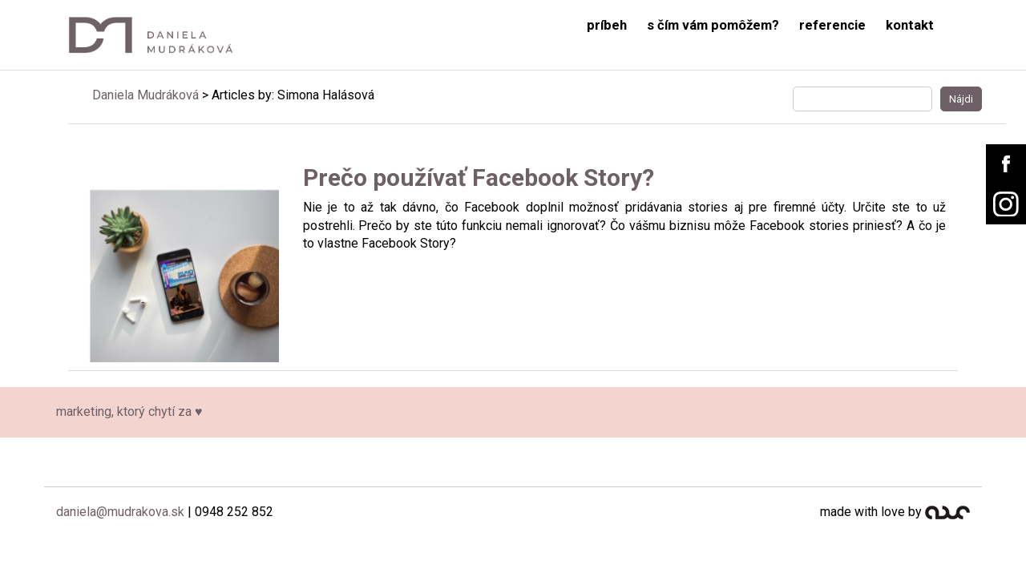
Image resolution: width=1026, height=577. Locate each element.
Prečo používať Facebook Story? (478, 177)
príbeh (607, 25)
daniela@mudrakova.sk (120, 511)
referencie (832, 25)
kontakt (910, 25)
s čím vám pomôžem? (713, 25)
